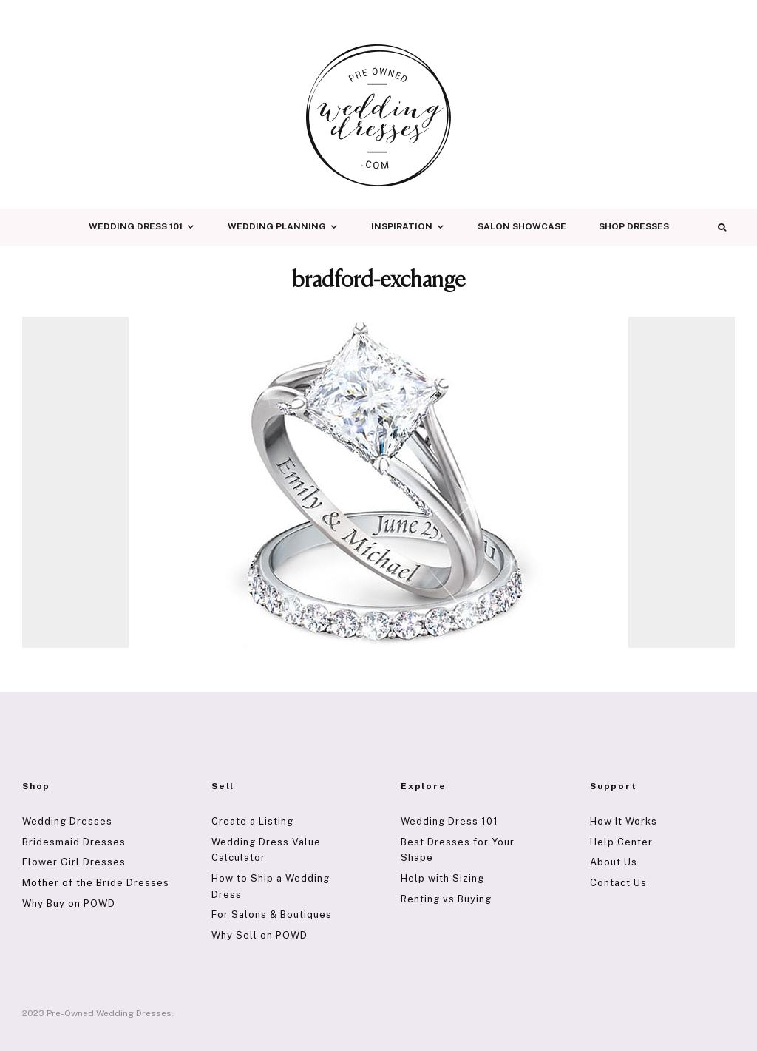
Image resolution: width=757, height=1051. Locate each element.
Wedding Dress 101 (136, 226)
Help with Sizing (442, 878)
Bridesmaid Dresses (74, 842)
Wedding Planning (277, 226)
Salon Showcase (522, 226)
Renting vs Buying (446, 899)
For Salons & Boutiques (271, 914)
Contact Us (618, 882)
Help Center (621, 842)
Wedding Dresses (67, 821)
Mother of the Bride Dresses (95, 882)
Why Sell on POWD (259, 935)
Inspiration (401, 226)
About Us (613, 862)
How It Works (623, 821)
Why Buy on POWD (68, 903)
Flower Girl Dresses (74, 862)
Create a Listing (252, 821)
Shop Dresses (634, 226)
